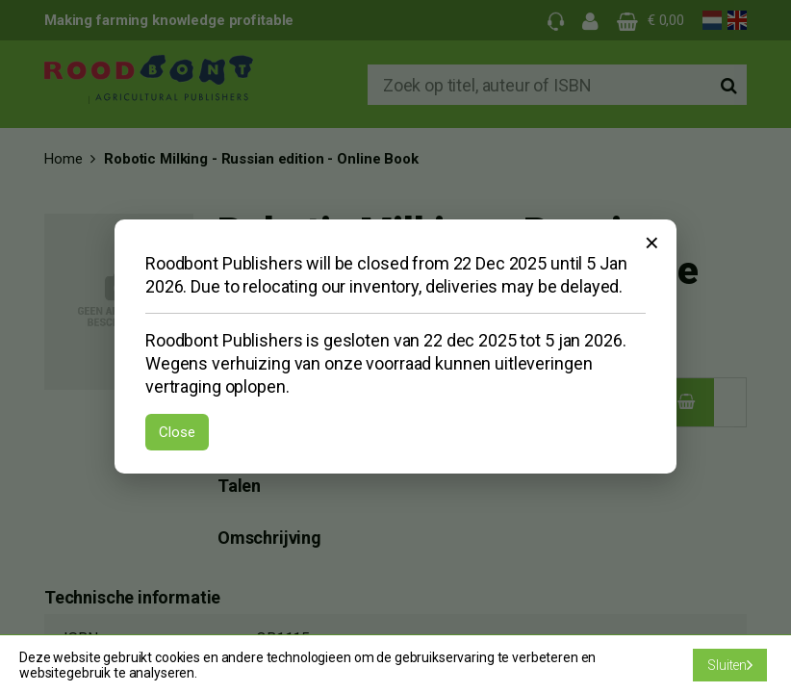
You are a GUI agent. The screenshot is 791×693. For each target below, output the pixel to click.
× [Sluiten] (652, 242)
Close (177, 432)
